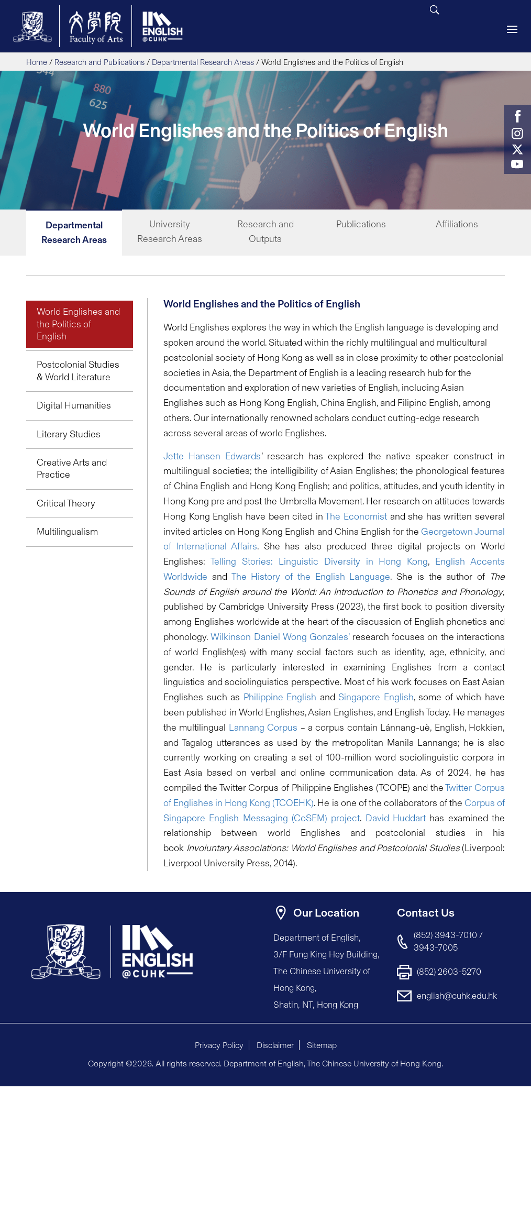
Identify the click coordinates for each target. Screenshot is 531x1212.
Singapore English (376, 697)
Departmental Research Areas (203, 62)
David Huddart (396, 818)
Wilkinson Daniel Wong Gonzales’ (280, 637)
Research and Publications (99, 62)
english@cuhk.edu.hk (457, 995)
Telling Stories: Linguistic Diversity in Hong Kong (319, 561)
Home (36, 62)
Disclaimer (275, 1045)
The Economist (356, 516)
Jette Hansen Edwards (212, 456)
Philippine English (280, 697)
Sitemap (322, 1045)
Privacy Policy (219, 1045)
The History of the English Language (311, 576)
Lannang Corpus (263, 727)
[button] (494, 1095)
